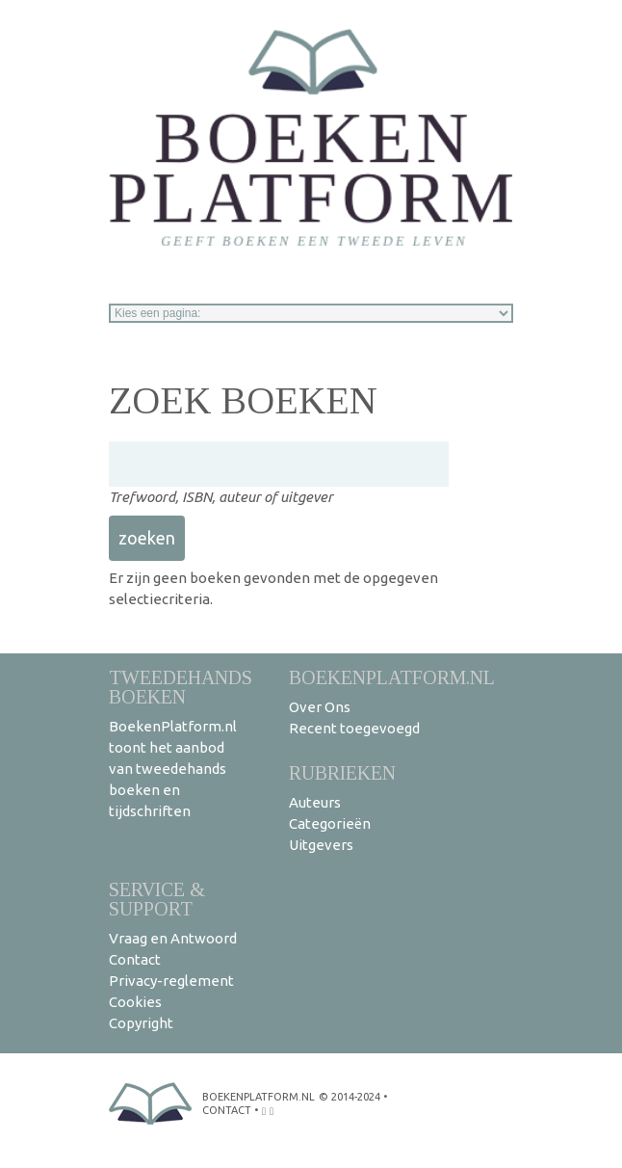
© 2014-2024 (349, 1096)
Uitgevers (321, 844)
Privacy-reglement (171, 980)
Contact (135, 959)
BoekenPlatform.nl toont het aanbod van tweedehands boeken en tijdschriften (173, 768)
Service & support (157, 898)
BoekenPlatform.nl (392, 677)
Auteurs (315, 802)
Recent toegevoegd (354, 728)
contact (226, 1110)
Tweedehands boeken (180, 686)
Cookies (135, 1002)
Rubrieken (342, 772)
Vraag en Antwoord (173, 938)
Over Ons (319, 707)
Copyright (141, 1023)
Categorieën (330, 823)
